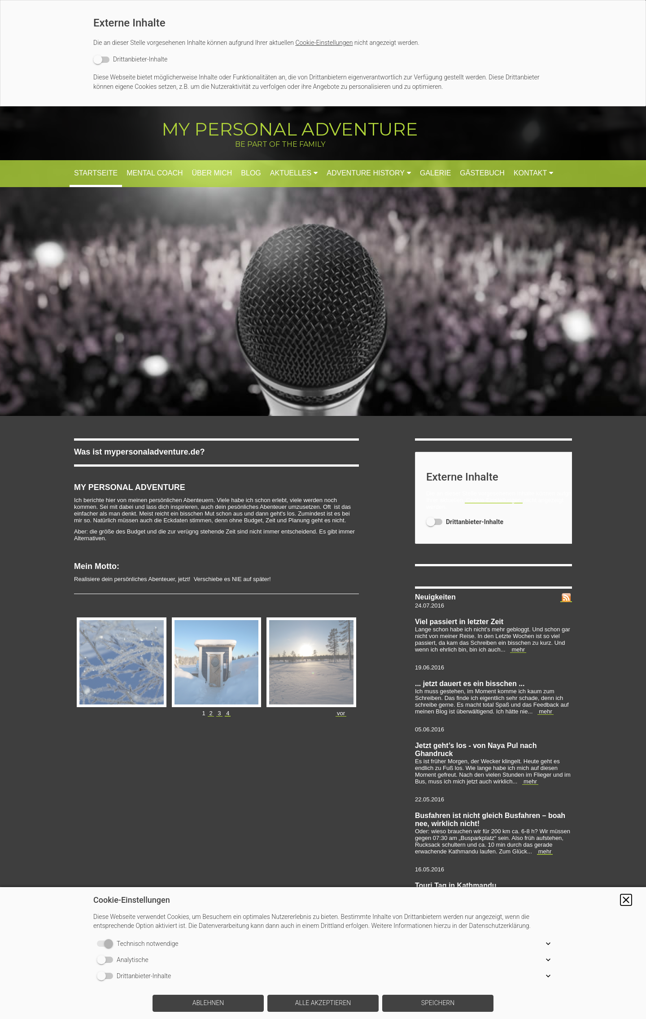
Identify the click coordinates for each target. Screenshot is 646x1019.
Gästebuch (482, 173)
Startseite (96, 173)
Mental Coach (155, 173)
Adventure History (366, 173)
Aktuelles (290, 173)
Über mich (212, 173)
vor (341, 713)
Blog (251, 173)
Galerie (435, 173)
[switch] (130, 59)
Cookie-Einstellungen (324, 42)
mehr (518, 649)
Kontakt (530, 173)
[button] (626, 899)
